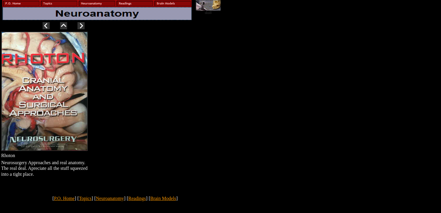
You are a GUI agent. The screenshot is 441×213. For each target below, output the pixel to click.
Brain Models (163, 198)
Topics (85, 198)
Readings (137, 198)
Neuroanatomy (110, 198)
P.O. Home (64, 198)
